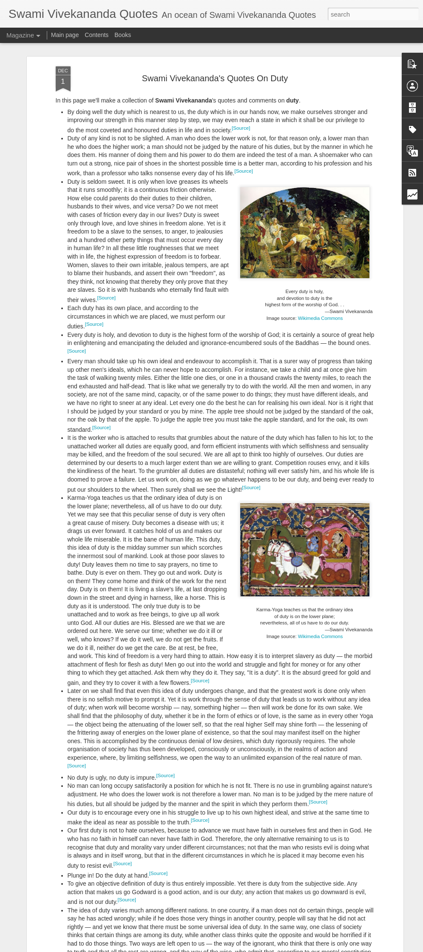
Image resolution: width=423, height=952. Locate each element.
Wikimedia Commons (320, 270)
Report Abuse (263, 947)
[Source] (241, 80)
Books (122, 34)
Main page (65, 34)
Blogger (238, 947)
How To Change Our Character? (179, 845)
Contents (96, 34)
